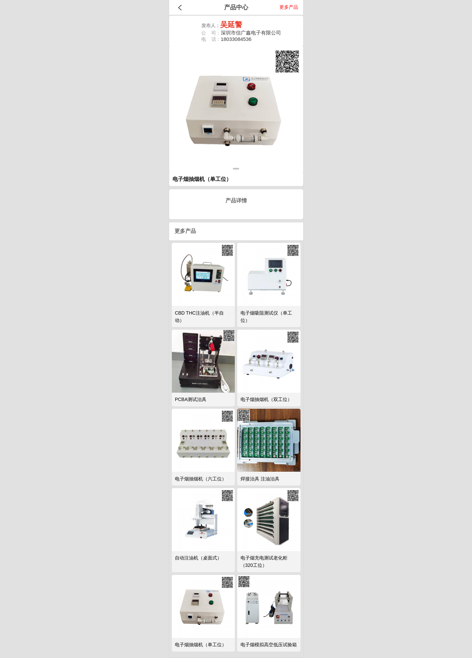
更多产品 (288, 7)
